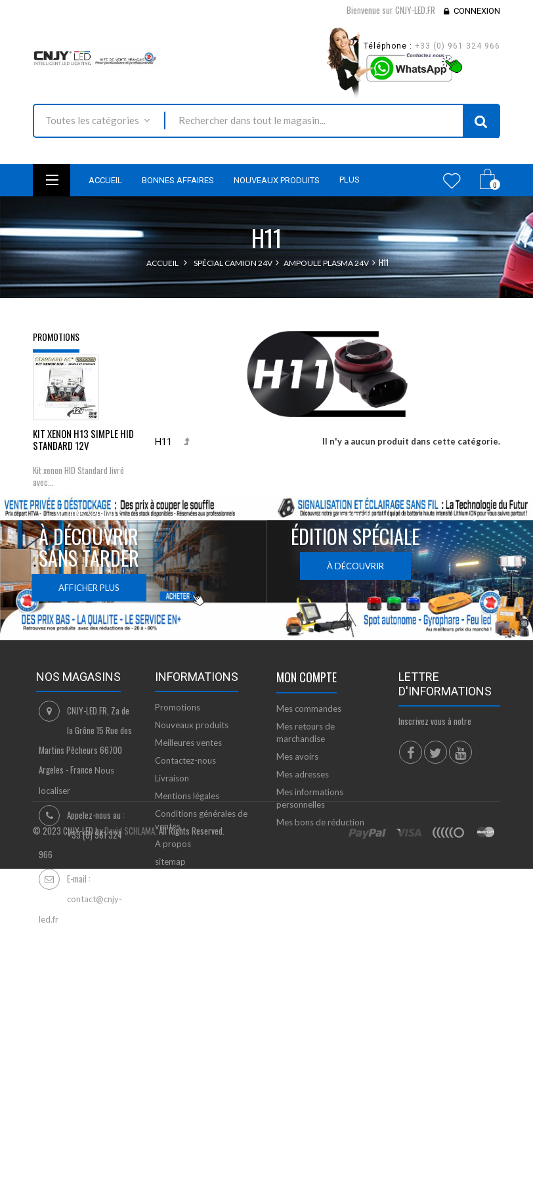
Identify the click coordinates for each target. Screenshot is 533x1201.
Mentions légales (187, 939)
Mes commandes (308, 852)
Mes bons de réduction (320, 966)
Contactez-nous (185, 904)
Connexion (477, 11)
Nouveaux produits (191, 868)
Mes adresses (302, 918)
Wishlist (451, 180)
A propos (173, 987)
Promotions (56, 336)
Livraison (172, 922)
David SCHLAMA (129, 1139)
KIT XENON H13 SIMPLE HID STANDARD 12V (83, 447)
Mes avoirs (297, 900)
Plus (349, 180)
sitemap (170, 1005)
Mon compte (306, 820)
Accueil (162, 263)
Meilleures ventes (188, 886)
